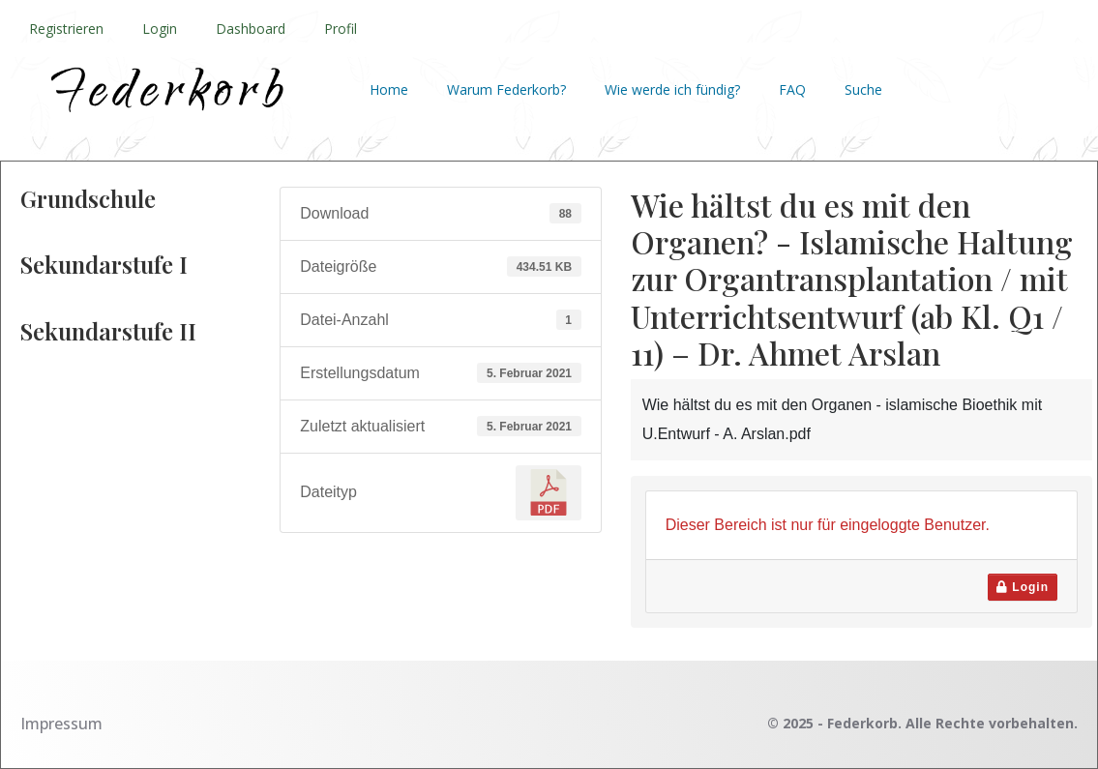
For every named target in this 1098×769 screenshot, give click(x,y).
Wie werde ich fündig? (672, 89)
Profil (340, 28)
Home (389, 89)
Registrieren (66, 28)
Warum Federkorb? (506, 89)
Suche (863, 89)
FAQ (792, 89)
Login (159, 28)
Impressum (61, 723)
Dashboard (250, 28)
